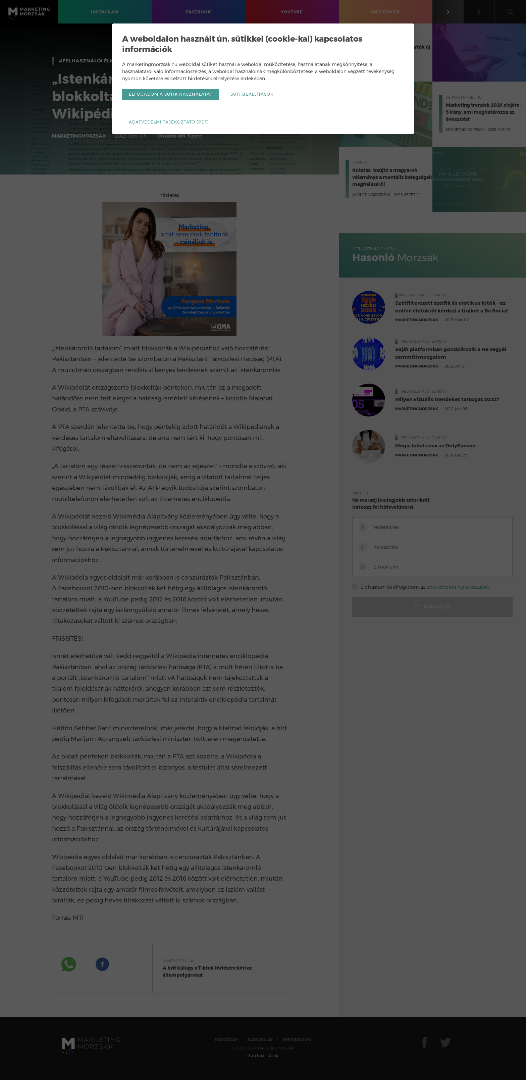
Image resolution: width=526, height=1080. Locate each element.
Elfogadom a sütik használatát (170, 94)
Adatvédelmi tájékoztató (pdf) (169, 122)
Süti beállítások (251, 94)
